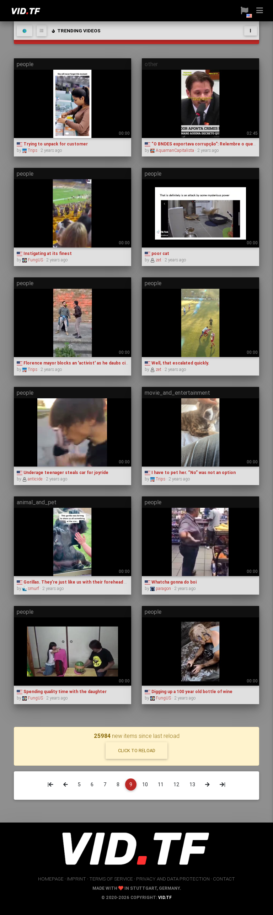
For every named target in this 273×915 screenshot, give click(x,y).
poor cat (157, 253)
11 (161, 784)
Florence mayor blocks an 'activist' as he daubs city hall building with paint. (97, 363)
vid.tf (165, 897)
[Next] (207, 784)
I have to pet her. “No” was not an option (190, 472)
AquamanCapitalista (172, 150)
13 (192, 784)
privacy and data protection (173, 879)
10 (145, 784)
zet (156, 259)
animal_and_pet (37, 502)
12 (176, 784)
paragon (161, 588)
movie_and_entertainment (177, 392)
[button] (242, 11)
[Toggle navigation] (250, 31)
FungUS (33, 259)
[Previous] (65, 784)
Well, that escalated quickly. (177, 363)
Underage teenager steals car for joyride (62, 472)
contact (224, 879)
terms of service (111, 879)
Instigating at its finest (44, 253)
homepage (51, 879)
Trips (30, 150)
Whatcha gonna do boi (171, 582)
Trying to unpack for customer (52, 144)
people (25, 64)
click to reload (136, 751)
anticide (33, 479)
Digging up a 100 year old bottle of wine (188, 691)
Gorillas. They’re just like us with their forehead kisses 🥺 (80, 582)
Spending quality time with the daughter (62, 691)
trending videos (76, 30)
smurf (31, 588)
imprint (76, 879)
